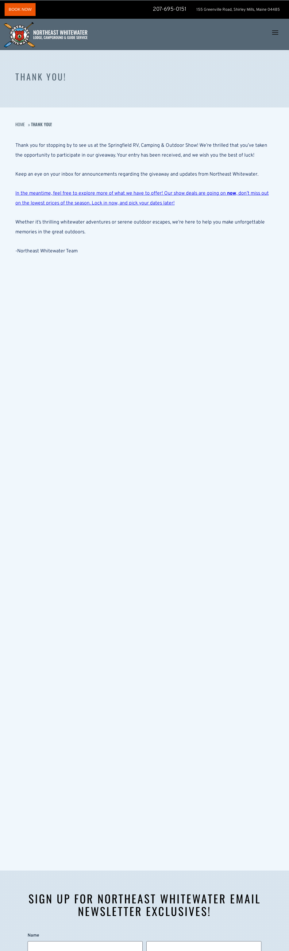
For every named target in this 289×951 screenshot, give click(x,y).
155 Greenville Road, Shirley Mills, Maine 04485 (238, 9)
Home (20, 124)
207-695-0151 (169, 9)
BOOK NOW (20, 9)
